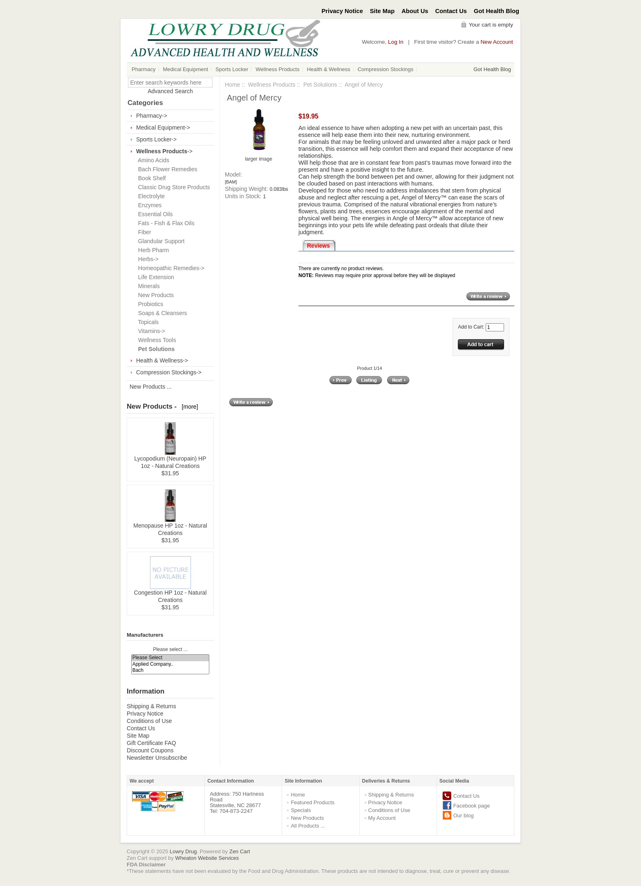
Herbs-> (147, 259)
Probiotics (149, 304)
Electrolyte (150, 196)
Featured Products (312, 802)
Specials (301, 810)
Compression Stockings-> (169, 372)
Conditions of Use (149, 721)
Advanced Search (170, 91)
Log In (395, 42)
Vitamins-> (150, 331)
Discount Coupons (150, 750)
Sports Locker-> (156, 139)
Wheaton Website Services (207, 858)
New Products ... (151, 386)
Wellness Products (277, 69)
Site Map (382, 11)
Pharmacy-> (151, 115)
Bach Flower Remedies (166, 169)
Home (232, 84)
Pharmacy (144, 69)
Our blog (463, 815)
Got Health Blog (496, 11)
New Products (154, 295)
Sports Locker (231, 69)
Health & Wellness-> (162, 360)
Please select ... (170, 649)
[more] (188, 406)
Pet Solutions (320, 84)
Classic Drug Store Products (172, 187)
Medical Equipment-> (163, 127)
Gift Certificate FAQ (151, 743)
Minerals (147, 286)
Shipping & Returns (151, 706)
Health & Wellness (328, 69)
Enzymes (148, 205)
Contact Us (451, 11)
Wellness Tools (155, 340)
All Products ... (308, 826)
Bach (170, 670)
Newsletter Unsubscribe (157, 757)
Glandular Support (159, 241)
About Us (414, 11)
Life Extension (154, 277)
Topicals (147, 322)
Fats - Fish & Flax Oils (164, 223)
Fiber (143, 232)
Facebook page (471, 806)
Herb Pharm (152, 250)
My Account (382, 818)
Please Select (170, 658)
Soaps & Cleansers (161, 313)
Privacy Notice (342, 11)
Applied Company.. (170, 664)
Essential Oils (154, 214)
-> (164, 151)
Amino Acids (152, 160)
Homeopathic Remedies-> (169, 268)
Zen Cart (239, 851)
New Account (497, 42)
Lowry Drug (183, 851)
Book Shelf (150, 178)
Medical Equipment (185, 69)
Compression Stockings (386, 69)
